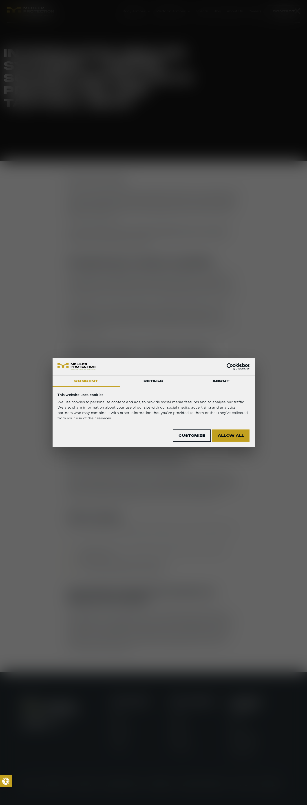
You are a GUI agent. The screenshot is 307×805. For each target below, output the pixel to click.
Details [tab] (153, 381)
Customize (192, 436)
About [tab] (221, 381)
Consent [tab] (86, 381)
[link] (6, 781)
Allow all (231, 436)
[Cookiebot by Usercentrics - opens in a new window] (230, 366)
